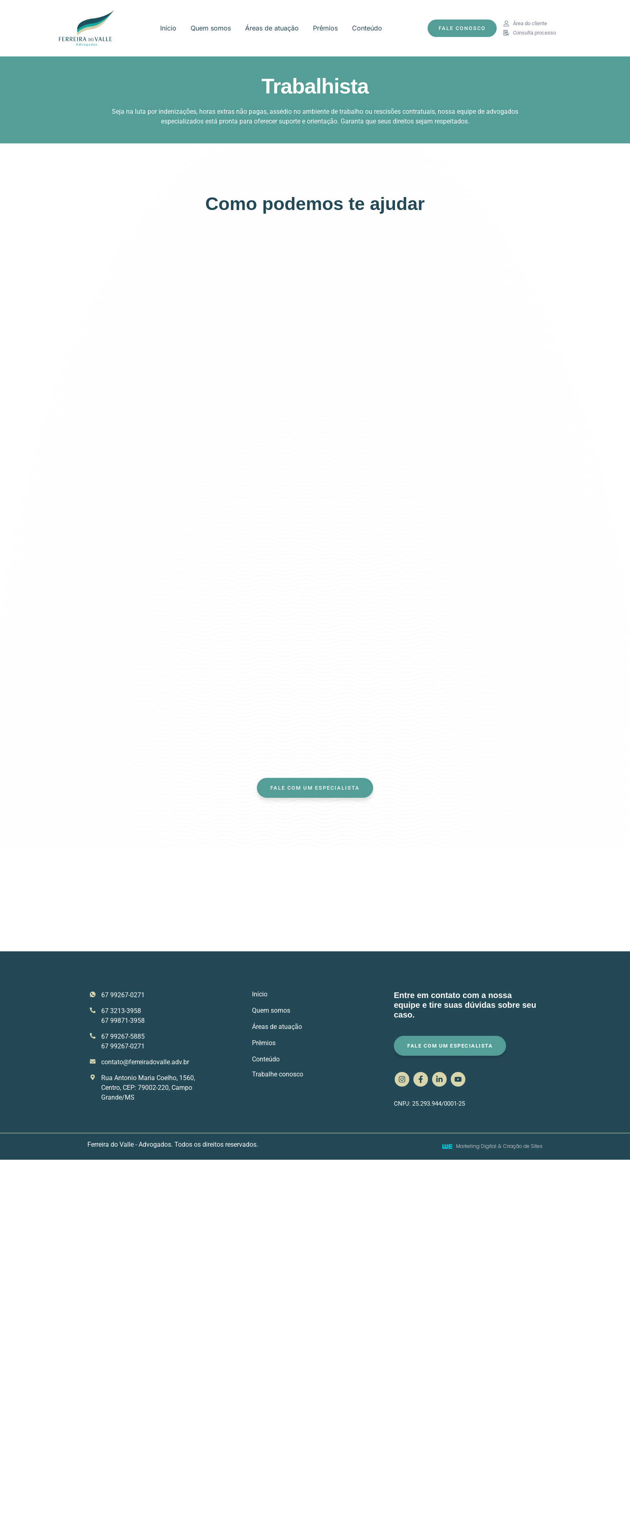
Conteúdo (367, 28)
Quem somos (211, 28)
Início (168, 28)
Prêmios (325, 28)
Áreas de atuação (272, 28)
